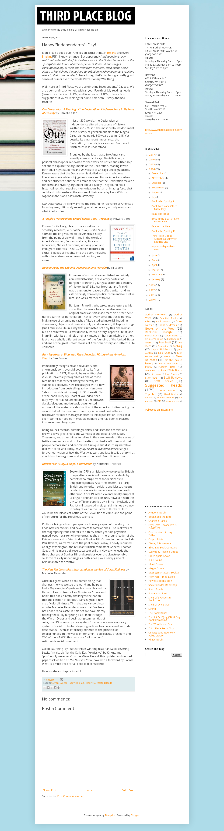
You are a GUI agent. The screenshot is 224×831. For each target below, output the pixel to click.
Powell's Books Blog (160, 580)
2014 (152, 169)
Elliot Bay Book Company (162, 547)
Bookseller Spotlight (162, 201)
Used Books (171, 394)
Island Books (155, 564)
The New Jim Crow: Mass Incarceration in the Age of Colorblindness (83, 569)
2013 (152, 285)
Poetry (148, 366)
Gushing (177, 346)
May (155, 260)
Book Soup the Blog (159, 516)
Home (89, 790)
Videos (149, 397)
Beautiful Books (169, 318)
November (158, 178)
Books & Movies (167, 325)
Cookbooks (173, 338)
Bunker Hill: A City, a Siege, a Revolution (67, 464)
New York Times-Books (161, 576)
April (155, 265)
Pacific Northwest (168, 363)
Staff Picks (151, 377)
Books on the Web (159, 328)
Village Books (156, 639)
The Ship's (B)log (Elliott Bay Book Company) (164, 618)
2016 (152, 159)
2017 (152, 154)
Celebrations (171, 335)
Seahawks (156, 374)
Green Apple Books (159, 556)
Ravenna (150, 370)
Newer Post (49, 790)
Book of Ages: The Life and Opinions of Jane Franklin (74, 268)
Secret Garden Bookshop (162, 585)
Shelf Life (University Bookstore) (159, 599)
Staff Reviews (173, 377)
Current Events (59, 682)
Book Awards (163, 321)
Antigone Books (157, 512)
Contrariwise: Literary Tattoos (160, 533)
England (47, 56)
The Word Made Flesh (160, 624)
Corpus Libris (155, 539)
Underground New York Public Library (161, 634)
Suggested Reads (102, 682)
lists (159, 401)
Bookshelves (152, 335)
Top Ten (150, 394)
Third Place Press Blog (161, 628)
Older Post (128, 790)
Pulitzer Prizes (167, 366)
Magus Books (156, 568)
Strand (152, 608)
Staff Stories (163, 381)
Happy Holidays (76, 682)
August (156, 192)
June (155, 255)
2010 (152, 299)
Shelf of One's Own (159, 604)
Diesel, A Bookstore (159, 543)
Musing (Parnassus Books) (163, 572)
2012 (152, 290)
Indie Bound (155, 560)
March (156, 269)
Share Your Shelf (157, 593)
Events (149, 342)
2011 (152, 295)
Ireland (111, 53)
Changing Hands (157, 520)
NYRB (167, 356)
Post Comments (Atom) (70, 796)
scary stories (172, 401)
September (158, 187)
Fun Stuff (165, 342)
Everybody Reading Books (163, 551)
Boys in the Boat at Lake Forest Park (165, 220)
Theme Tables (166, 390)
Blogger (135, 815)
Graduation (163, 346)
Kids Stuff (164, 352)
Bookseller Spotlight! (163, 231)
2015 (152, 164)
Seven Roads (155, 589)
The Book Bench (157, 613)
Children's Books (154, 338)
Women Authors (165, 397)
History (88, 682)
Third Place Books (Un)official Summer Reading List (164, 238)
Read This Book (160, 213)
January (156, 279)
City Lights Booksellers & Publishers (162, 526)
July (154, 197)
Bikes (148, 321)
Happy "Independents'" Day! (164, 248)
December (158, 173)
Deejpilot (110, 815)
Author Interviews (156, 314)
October (157, 182)
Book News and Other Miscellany (164, 207)
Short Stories (171, 374)
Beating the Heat (161, 226)
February (157, 274)
